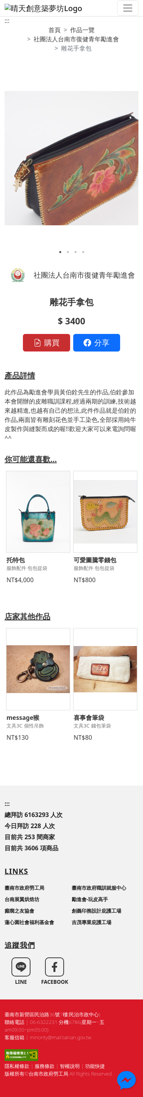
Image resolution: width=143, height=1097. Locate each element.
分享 (96, 342)
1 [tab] (60, 252)
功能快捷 (95, 1066)
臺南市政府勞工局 (24, 887)
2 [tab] (68, 252)
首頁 (54, 30)
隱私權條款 (17, 1066)
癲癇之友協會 (19, 910)
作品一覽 (82, 30)
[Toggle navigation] (127, 8)
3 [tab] (75, 252)
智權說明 (70, 1066)
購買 (46, 342)
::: (7, 20)
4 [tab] (83, 252)
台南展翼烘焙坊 (22, 899)
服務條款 (45, 1066)
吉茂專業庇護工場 (91, 922)
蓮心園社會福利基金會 (29, 922)
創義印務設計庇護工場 (96, 910)
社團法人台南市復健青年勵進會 (76, 39)
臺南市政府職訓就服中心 (99, 887)
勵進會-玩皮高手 (90, 899)
